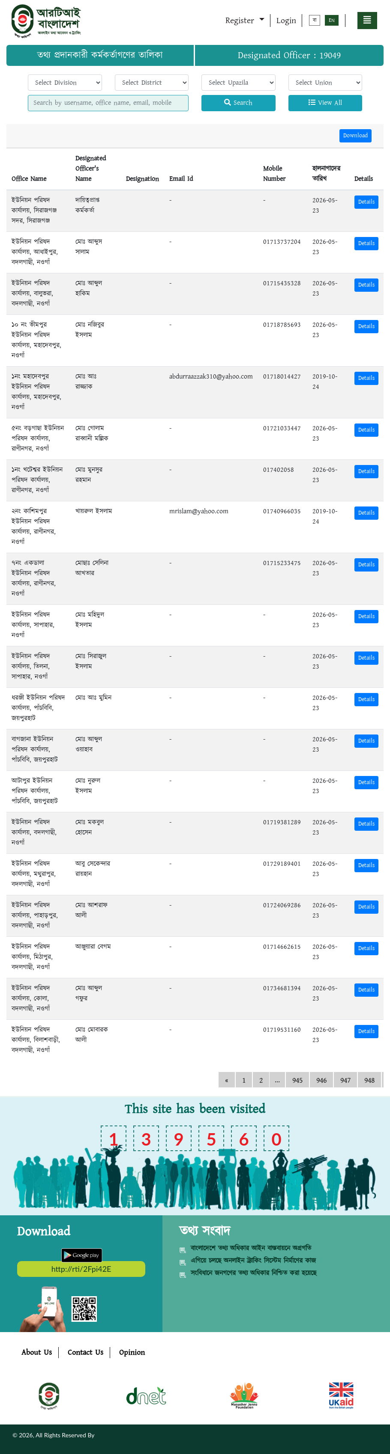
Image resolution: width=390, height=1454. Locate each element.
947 (345, 1080)
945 (297, 1080)
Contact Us (85, 1352)
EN (332, 20)
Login (286, 21)
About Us (36, 1352)
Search (238, 103)
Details (366, 202)
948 (369, 1080)
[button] (367, 20)
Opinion (132, 1352)
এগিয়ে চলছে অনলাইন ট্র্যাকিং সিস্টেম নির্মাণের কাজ (253, 1261)
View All (325, 103)
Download (355, 135)
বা (314, 20)
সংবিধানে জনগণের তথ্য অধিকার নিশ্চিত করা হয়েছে (253, 1273)
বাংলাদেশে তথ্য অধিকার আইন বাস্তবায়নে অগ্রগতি (251, 1248)
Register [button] (241, 21)
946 (321, 1080)
